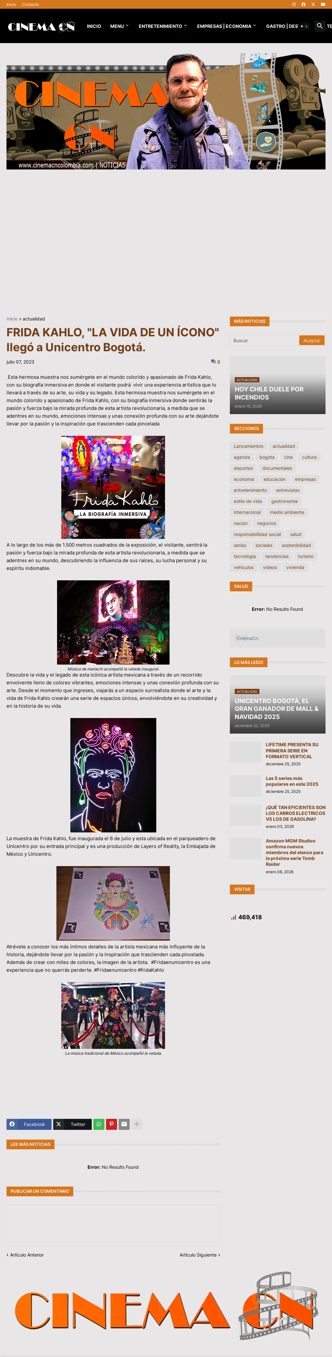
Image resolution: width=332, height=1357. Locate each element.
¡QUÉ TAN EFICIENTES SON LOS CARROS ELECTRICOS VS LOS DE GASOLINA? (296, 813)
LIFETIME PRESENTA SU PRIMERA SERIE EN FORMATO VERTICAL (292, 750)
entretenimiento (250, 490)
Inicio (11, 4)
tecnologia (245, 556)
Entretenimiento (160, 26)
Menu (117, 26)
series (240, 545)
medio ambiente (287, 512)
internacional (247, 512)
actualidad (34, 319)
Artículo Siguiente (198, 1255)
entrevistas (288, 490)
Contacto (30, 4)
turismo (306, 556)
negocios (266, 523)
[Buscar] (265, 340)
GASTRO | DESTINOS (289, 26)
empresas (305, 479)
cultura (309, 457)
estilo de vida (248, 501)
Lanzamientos (248, 446)
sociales (263, 545)
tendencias (277, 556)
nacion (241, 523)
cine (288, 457)
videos (270, 567)
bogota (267, 457)
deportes (243, 468)
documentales (277, 468)
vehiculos (244, 567)
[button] (304, 26)
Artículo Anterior (27, 1255)
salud (296, 534)
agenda (242, 457)
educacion (275, 479)
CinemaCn (247, 638)
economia (244, 479)
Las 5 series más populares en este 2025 (292, 781)
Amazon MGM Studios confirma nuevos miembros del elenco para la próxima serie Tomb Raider (294, 852)
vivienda (295, 567)
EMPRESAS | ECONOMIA (224, 26)
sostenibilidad (296, 545)
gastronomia (284, 501)
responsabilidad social (257, 534)
